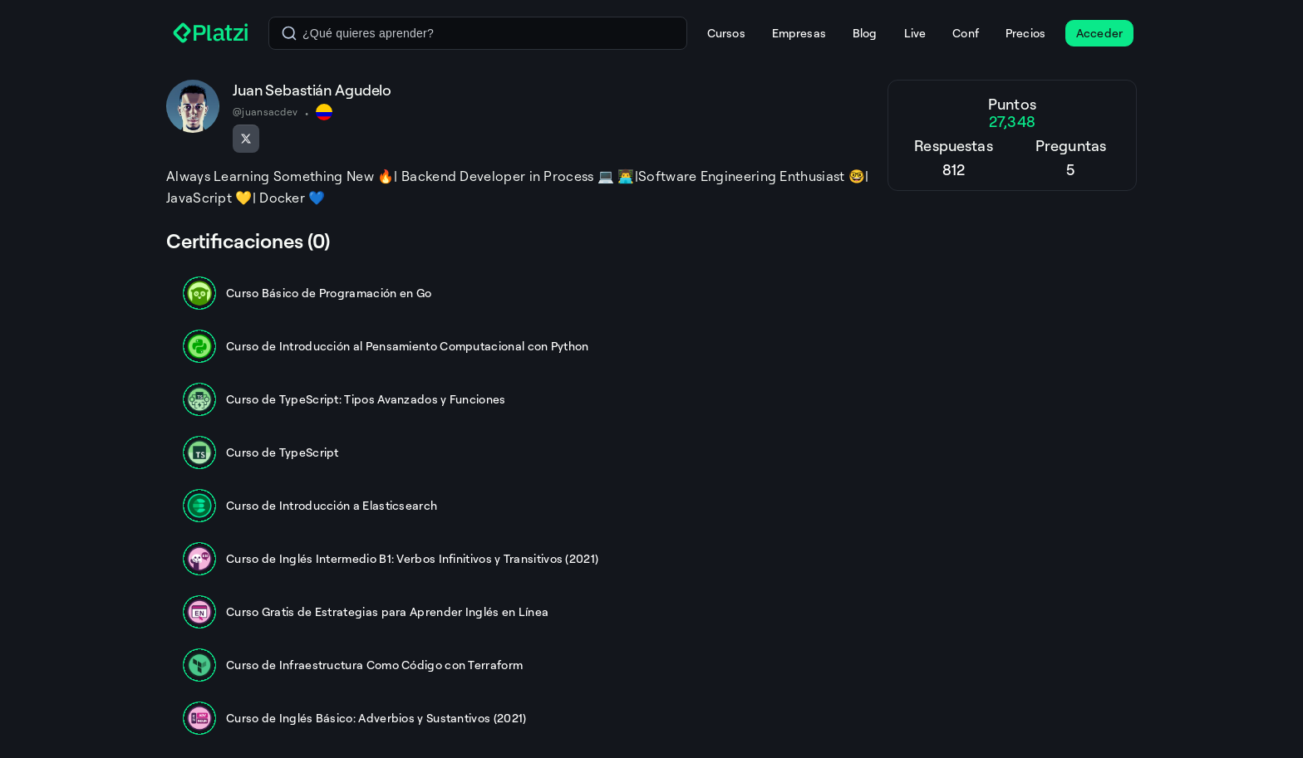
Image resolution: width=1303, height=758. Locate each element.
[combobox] (477, 33)
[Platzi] (210, 33)
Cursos (726, 33)
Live (915, 33)
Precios (1025, 33)
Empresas (799, 33)
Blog (865, 33)
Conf (965, 33)
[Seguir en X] (246, 139)
